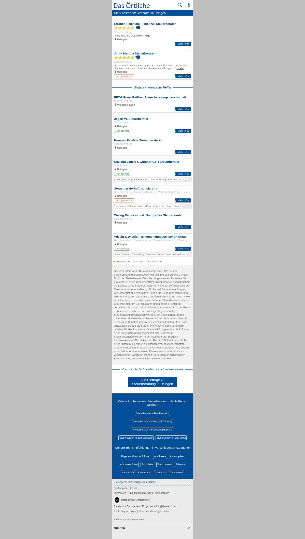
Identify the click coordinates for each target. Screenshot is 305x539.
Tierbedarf (160, 472)
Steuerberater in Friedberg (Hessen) (152, 429)
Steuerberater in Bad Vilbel (171, 437)
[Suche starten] (180, 5)
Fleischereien (164, 464)
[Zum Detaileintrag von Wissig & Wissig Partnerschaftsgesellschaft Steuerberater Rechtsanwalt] (152, 243)
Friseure (180, 464)
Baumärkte (147, 464)
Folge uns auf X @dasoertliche (158, 506)
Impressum (120, 493)
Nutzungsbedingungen (141, 493)
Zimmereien (176, 472)
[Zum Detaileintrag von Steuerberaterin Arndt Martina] (152, 194)
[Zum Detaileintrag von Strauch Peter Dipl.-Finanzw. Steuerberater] (152, 34)
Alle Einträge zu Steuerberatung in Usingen (152, 382)
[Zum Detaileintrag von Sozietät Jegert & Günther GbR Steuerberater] (152, 168)
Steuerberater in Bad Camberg (135, 437)
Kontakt (134, 488)
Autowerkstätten (128, 464)
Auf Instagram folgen (125, 511)
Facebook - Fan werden (127, 506)
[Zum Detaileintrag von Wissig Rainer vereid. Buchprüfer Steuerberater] (152, 221)
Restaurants (144, 472)
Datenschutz (162, 493)
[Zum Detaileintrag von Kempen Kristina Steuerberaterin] (152, 146)
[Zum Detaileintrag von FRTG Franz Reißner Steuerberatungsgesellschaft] (152, 103)
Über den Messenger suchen (154, 511)
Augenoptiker (177, 456)
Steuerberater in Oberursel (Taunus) (152, 421)
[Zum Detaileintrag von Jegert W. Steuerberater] (152, 125)
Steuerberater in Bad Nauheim (152, 413)
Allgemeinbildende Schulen (135, 456)
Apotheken (160, 456)
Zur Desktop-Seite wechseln (129, 519)
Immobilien (128, 472)
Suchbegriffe (121, 488)
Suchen (119, 528)
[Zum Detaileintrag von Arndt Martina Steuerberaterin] (152, 64)
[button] (187, 4)
